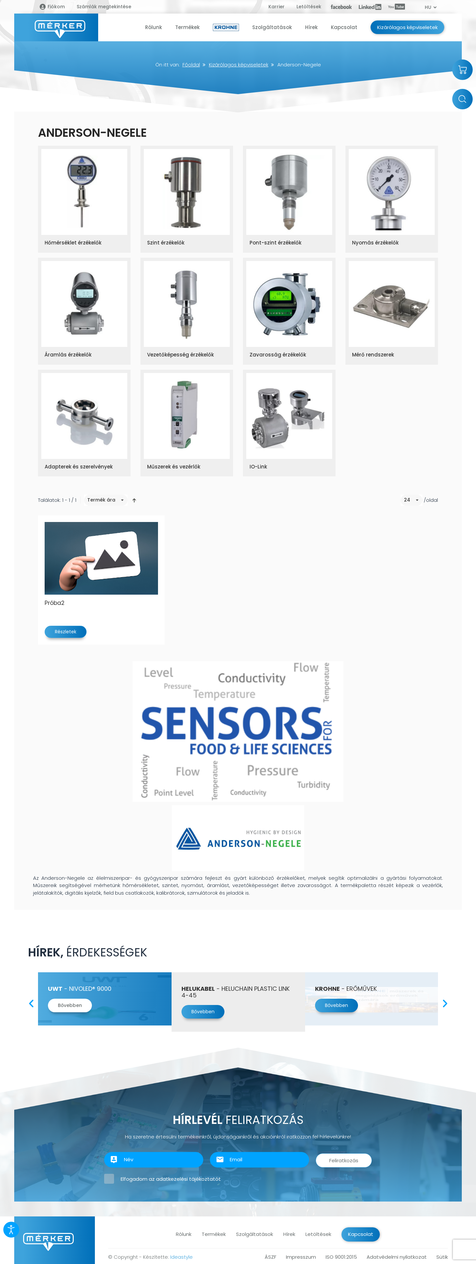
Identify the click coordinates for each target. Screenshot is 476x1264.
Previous (31, 1002)
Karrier (276, 6)
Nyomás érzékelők (375, 242)
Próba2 (54, 603)
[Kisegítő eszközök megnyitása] (11, 1230)
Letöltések (309, 6)
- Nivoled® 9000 (79, 989)
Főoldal (191, 64)
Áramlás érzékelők (68, 354)
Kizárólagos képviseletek (238, 64)
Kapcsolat (360, 1234)
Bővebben (70, 1005)
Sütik (442, 1256)
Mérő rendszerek (373, 354)
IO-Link (258, 466)
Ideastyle (181, 1256)
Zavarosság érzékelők (278, 354)
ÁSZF (270, 1256)
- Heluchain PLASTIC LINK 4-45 (235, 992)
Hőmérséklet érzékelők (73, 242)
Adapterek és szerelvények (79, 466)
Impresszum (301, 1256)
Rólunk (183, 1234)
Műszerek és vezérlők (173, 466)
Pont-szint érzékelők (275, 242)
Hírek (289, 1234)
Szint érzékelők (165, 242)
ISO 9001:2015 (341, 1256)
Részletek (65, 631)
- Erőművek (346, 989)
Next (444, 1002)
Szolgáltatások (254, 1234)
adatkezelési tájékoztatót (188, 1178)
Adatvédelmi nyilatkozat (397, 1256)
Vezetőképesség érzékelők (180, 354)
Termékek (214, 1234)
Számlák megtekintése (104, 6)
